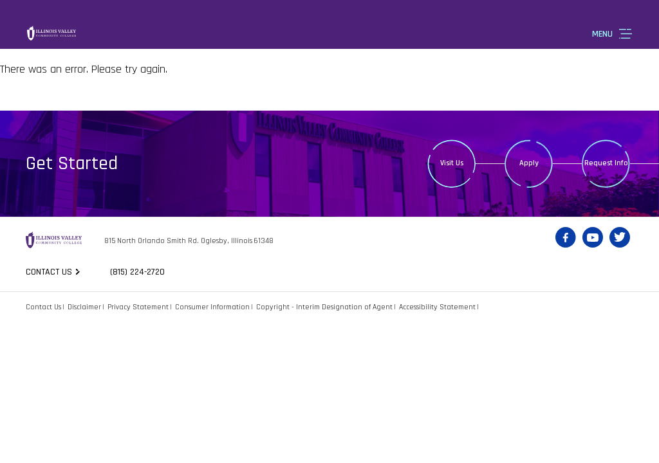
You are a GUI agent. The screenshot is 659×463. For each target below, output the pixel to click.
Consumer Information (212, 307)
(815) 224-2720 (137, 272)
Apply (529, 163)
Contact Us (43, 307)
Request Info (606, 163)
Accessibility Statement (437, 307)
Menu (602, 34)
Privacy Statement (138, 307)
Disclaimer (84, 307)
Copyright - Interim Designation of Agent (324, 307)
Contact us (49, 272)
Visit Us (451, 163)
